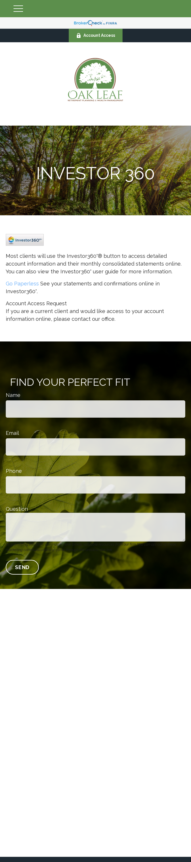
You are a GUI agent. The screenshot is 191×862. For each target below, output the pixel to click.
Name (13, 395)
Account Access (95, 35)
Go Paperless (22, 284)
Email (12, 433)
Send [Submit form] (22, 567)
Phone (14, 471)
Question (17, 509)
